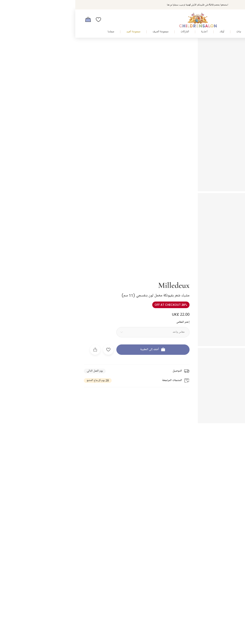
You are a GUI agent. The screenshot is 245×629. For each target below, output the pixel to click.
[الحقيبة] (13, 19)
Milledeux (98, 278)
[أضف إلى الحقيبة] (77, 343)
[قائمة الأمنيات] (23, 19)
